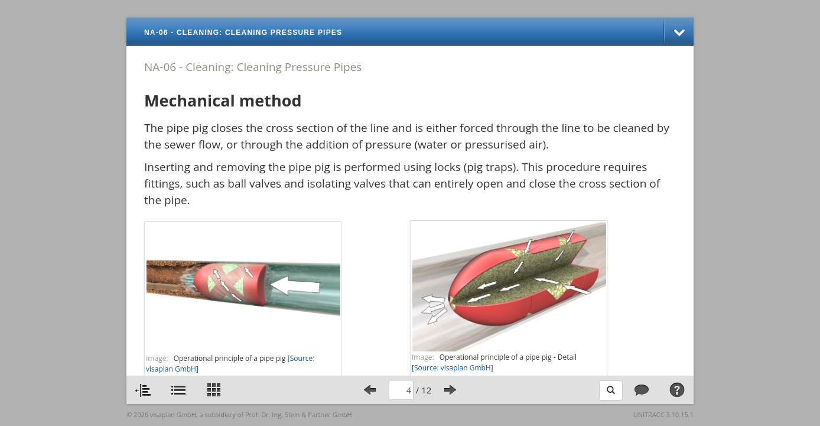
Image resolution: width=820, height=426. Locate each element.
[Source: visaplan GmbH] (452, 368)
